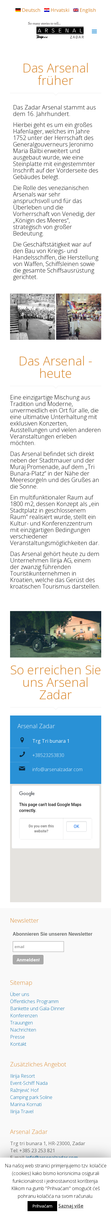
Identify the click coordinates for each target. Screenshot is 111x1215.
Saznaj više (70, 1206)
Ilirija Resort (22, 1076)
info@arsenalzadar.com (57, 769)
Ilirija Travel (21, 1111)
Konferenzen (24, 1015)
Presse (17, 1037)
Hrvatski (56, 10)
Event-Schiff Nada (29, 1083)
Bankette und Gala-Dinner (37, 1008)
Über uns (19, 994)
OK (76, 826)
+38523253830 (48, 755)
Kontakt (18, 1044)
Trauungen (21, 1022)
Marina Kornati (26, 1104)
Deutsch (27, 10)
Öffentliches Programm (34, 1001)
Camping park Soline (31, 1097)
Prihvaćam (42, 1206)
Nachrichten (23, 1030)
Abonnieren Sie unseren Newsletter (52, 934)
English (84, 10)
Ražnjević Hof (24, 1090)
